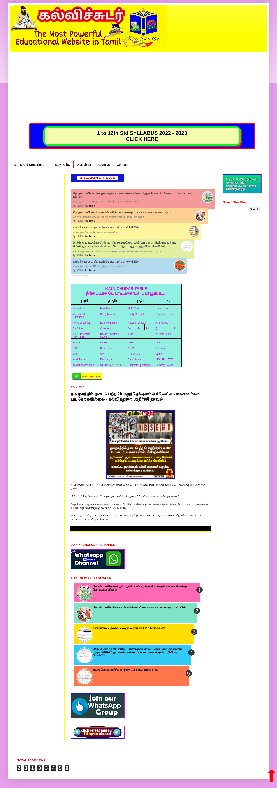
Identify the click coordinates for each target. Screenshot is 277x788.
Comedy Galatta (164, 365)
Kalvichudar (79, 359)
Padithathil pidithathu (139, 365)
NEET (131, 342)
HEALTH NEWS (164, 359)
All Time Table (163, 334)
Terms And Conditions (28, 164)
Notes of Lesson (81, 322)
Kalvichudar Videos (83, 365)
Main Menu (78, 308)
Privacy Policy (60, 164)
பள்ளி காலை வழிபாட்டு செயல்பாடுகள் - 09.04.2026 (105, 261)
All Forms (160, 348)
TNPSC (132, 334)
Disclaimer (84, 164)
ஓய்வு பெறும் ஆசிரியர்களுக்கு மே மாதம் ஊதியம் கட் (125, 669)
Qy (129, 328)
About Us (103, 164)
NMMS (76, 342)
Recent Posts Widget (79, 276)
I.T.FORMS (134, 353)
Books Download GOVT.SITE (109, 335)
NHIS (131, 348)
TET (157, 342)
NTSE (103, 342)
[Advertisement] (138, 81)
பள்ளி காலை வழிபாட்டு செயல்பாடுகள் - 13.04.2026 (105, 227)
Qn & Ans (77, 328)
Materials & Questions (78, 316)
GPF (102, 353)
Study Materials (108, 314)
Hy (138, 328)
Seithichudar (135, 359)
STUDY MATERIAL (111, 365)
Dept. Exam (106, 348)
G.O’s (75, 348)
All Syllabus (161, 322)
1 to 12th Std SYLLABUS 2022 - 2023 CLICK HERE (142, 136)
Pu (147, 328)
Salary (158, 353)
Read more (90, 205)
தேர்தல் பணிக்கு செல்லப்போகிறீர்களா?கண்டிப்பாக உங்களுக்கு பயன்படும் (122, 212)
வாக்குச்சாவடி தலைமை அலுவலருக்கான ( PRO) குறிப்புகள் (129, 628)
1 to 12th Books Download (81, 335)
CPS (75, 353)
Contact (122, 164)
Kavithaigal (106, 359)
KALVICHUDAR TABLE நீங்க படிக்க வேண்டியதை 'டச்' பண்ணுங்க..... (126, 290)
